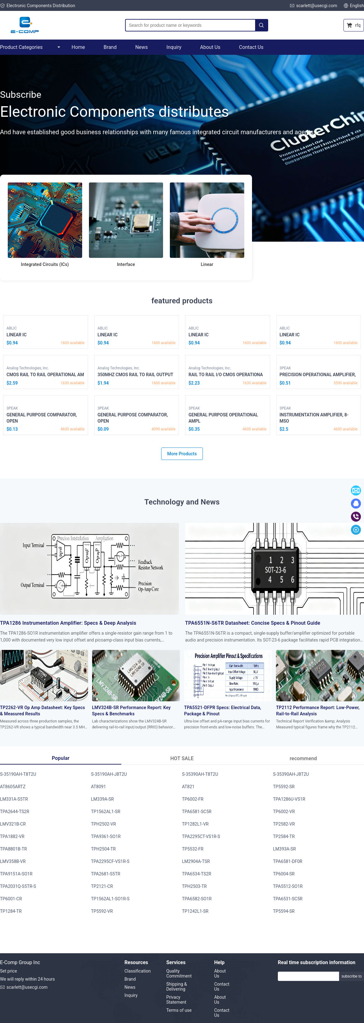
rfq (354, 25)
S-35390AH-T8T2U (200, 774)
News (141, 47)
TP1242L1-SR (195, 911)
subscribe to (352, 976)
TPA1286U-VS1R (289, 799)
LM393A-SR (284, 848)
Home (78, 47)
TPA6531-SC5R (288, 898)
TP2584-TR (284, 836)
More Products (182, 453)
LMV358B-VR (13, 861)
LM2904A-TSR (196, 861)
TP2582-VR (284, 824)
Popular (60, 758)
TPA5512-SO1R (288, 886)
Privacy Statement (176, 1000)
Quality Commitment (179, 973)
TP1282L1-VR (195, 824)
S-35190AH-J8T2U (109, 774)
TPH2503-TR (194, 886)
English (353, 5)
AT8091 (98, 786)
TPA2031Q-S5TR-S (18, 886)
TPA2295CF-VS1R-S (110, 861)
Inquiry (173, 47)
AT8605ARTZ (13, 786)
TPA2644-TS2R (14, 811)
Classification (137, 971)
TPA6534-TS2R (196, 873)
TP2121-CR (102, 886)
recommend (303, 758)
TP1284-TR (11, 911)
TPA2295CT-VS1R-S (201, 836)
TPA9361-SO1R (106, 836)
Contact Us (251, 47)
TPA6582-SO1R (197, 898)
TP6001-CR (11, 898)
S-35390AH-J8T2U (291, 774)
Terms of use (179, 1010)
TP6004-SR (284, 873)
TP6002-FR (192, 799)
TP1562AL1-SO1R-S (110, 898)
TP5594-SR (284, 911)
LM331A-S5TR (14, 799)
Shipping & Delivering (176, 987)
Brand (110, 47)
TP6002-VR (284, 811)
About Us (210, 47)
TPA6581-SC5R (197, 811)
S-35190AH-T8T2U (18, 774)
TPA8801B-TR (13, 848)
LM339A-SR (102, 799)
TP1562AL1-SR (105, 811)
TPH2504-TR (103, 848)
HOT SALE (182, 758)
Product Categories (30, 47)
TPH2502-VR (103, 824)
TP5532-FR (192, 848)
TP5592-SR (284, 786)
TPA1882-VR (12, 836)
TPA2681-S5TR (105, 873)
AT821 (188, 786)
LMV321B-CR (13, 824)
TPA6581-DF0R (287, 861)
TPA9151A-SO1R (16, 873)
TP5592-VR (102, 911)
